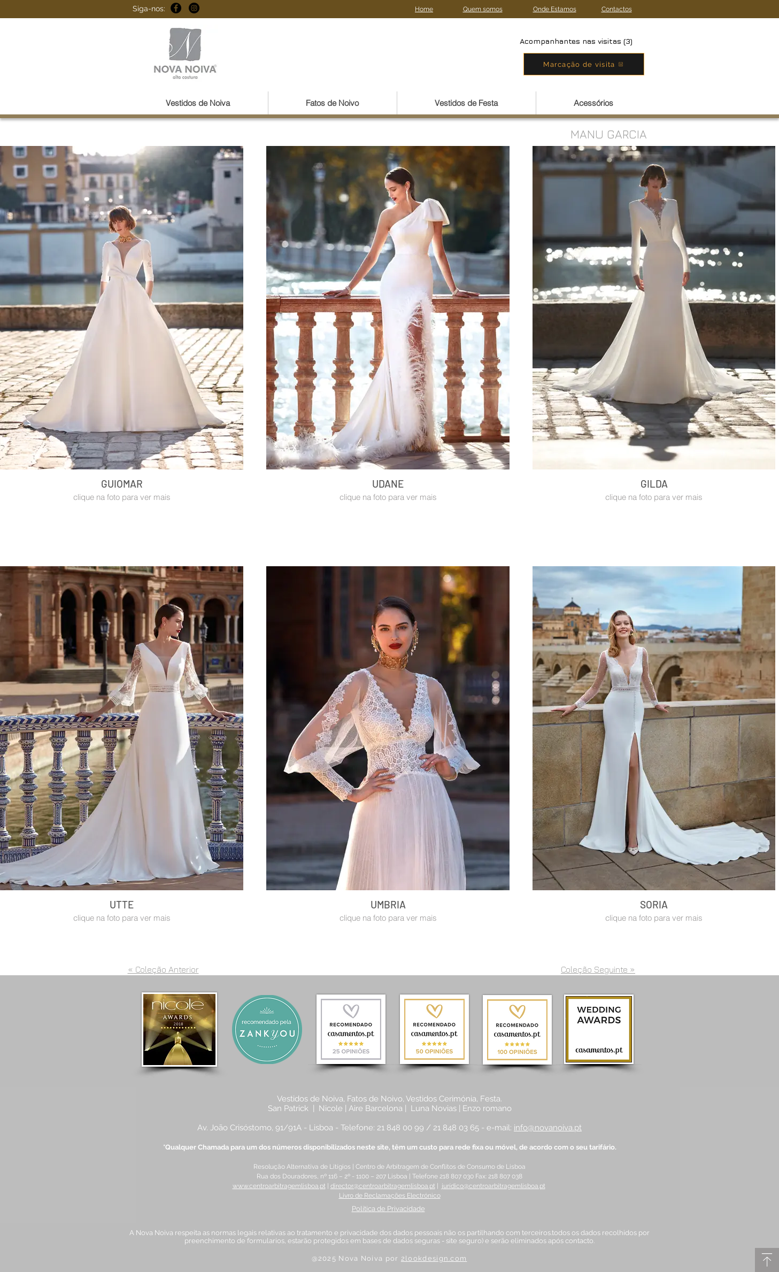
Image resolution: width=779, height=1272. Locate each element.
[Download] (767, 1260)
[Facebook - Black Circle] (176, 8)
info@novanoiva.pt (548, 1127)
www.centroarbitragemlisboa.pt (279, 1186)
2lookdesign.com (434, 1258)
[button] (198, 102)
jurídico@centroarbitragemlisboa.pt (493, 1186)
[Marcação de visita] (583, 64)
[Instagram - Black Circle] (194, 8)
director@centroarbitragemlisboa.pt (382, 1186)
